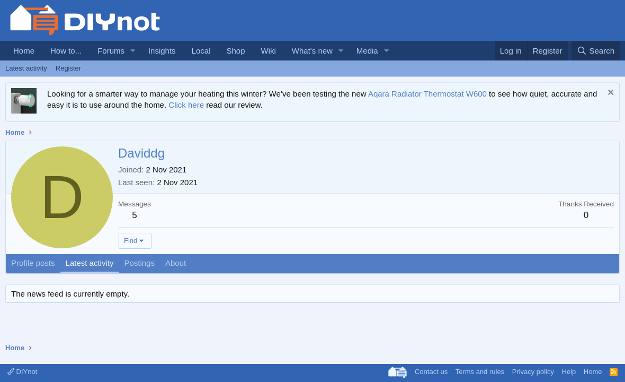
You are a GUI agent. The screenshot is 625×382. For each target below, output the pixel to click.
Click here (186, 104)
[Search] (596, 50)
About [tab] (175, 262)
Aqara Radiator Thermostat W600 (427, 93)
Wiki (268, 50)
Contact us (431, 372)
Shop (235, 50)
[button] (133, 50)
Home (23, 50)
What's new (312, 50)
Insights (162, 50)
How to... (66, 50)
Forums (110, 50)
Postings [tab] (139, 262)
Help (569, 372)
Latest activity (26, 68)
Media (367, 50)
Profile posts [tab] (33, 262)
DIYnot (22, 372)
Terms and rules (480, 372)
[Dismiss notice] (609, 93)
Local (201, 50)
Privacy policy (533, 372)
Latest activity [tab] (90, 262)
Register (68, 68)
